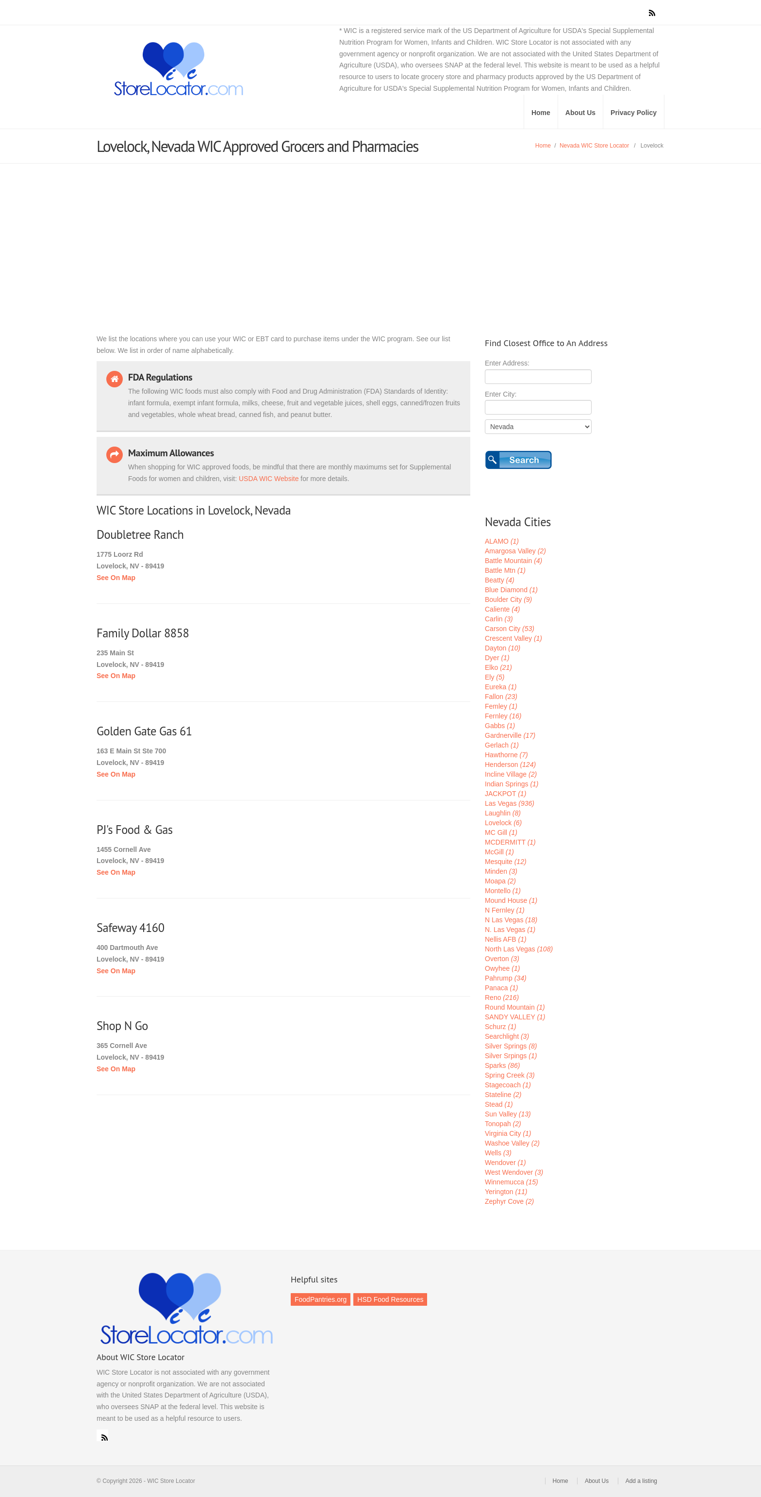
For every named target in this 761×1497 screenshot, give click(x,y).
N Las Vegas (511, 920)
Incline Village (511, 774)
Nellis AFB (506, 939)
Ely (494, 677)
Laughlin (503, 813)
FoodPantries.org (321, 1299)
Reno (502, 997)
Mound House (511, 900)
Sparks (502, 1065)
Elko (498, 667)
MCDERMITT (510, 842)
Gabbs (500, 726)
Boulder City (508, 599)
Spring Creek (510, 1075)
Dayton (502, 648)
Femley (501, 706)
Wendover (505, 1162)
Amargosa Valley (515, 551)
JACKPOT (505, 794)
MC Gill (501, 832)
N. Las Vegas (510, 929)
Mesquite (506, 861)
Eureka (500, 687)
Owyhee (502, 968)
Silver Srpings (511, 1056)
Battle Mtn (505, 570)
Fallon (501, 696)
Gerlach (502, 745)
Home (540, 112)
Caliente (502, 609)
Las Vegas (509, 803)
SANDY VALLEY (515, 1017)
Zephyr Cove (509, 1201)
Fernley (503, 716)
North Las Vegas (519, 949)
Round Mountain (515, 1007)
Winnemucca (511, 1182)
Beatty (499, 580)
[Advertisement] (380, 236)
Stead (499, 1104)
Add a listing (641, 1481)
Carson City (509, 628)
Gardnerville (510, 735)
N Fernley (505, 910)
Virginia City (508, 1133)
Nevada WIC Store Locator (594, 145)
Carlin (499, 619)
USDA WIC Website (268, 478)
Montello (503, 891)
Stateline (503, 1094)
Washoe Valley (512, 1143)
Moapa (500, 881)
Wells (498, 1153)
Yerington (506, 1192)
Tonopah (503, 1124)
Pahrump (506, 978)
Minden (501, 871)
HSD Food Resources (390, 1299)
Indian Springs (512, 784)
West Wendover (514, 1172)
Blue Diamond (511, 590)
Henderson (510, 764)
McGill (499, 852)
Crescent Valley (513, 638)
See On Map (116, 578)
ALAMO (502, 541)
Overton (502, 959)
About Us (580, 112)
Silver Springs (511, 1046)
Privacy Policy (634, 112)
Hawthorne (506, 755)
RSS (102, 1435)
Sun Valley (508, 1114)
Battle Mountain (513, 561)
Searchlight (507, 1036)
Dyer (497, 658)
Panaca (501, 988)
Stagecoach (508, 1085)
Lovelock (503, 823)
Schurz (500, 1027)
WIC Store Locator (225, 69)
